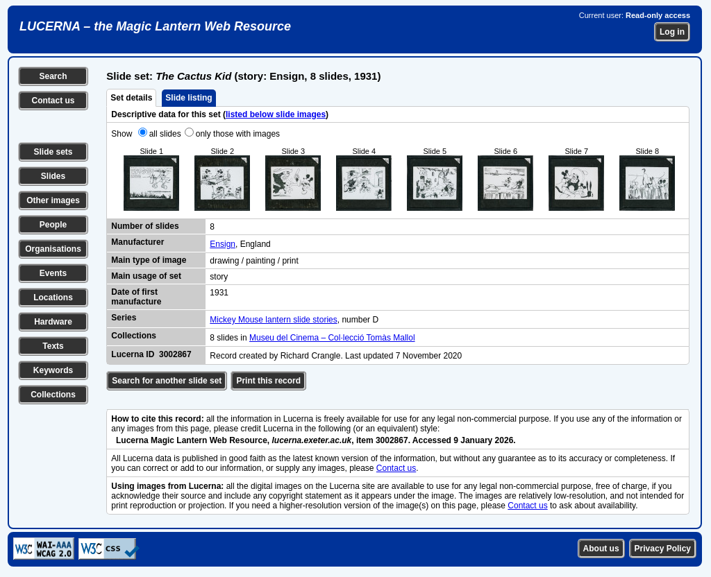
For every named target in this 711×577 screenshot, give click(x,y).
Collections (53, 394)
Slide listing (188, 98)
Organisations (53, 249)
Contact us (52, 100)
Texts (52, 346)
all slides (165, 134)
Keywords (53, 370)
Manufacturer (137, 242)
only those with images (238, 134)
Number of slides (144, 226)
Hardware (53, 322)
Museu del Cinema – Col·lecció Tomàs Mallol (332, 338)
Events (53, 273)
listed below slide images (276, 114)
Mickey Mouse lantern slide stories (273, 320)
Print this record (268, 381)
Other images (53, 200)
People (53, 225)
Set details (131, 98)
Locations (53, 297)
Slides (53, 176)
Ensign (222, 244)
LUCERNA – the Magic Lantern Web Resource (155, 26)
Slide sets (52, 152)
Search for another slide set (166, 381)
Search (53, 76)
